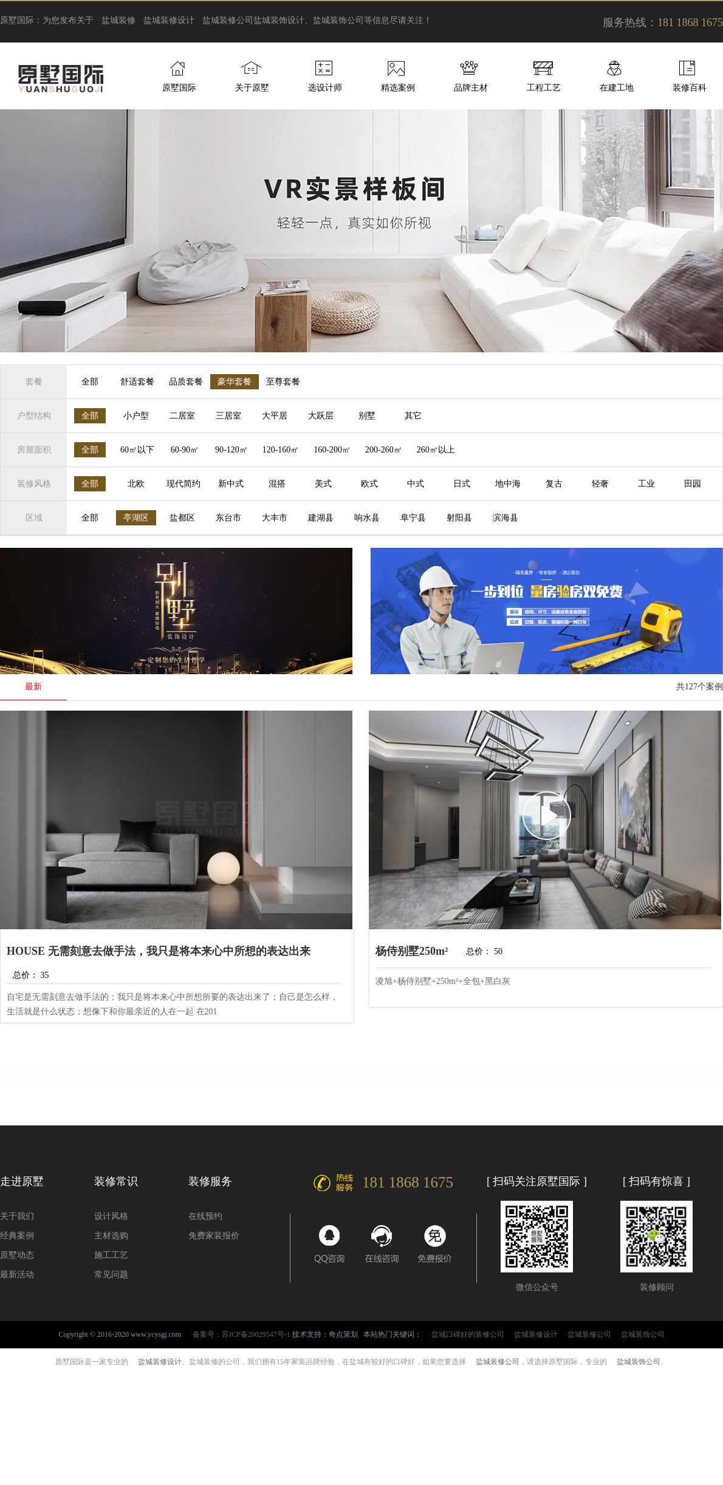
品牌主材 (471, 87)
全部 (89, 381)
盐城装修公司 (227, 20)
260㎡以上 (436, 449)
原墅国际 (179, 87)
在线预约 (205, 1216)
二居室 (182, 415)
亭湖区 (136, 517)
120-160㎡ (281, 449)
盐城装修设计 (168, 20)
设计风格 (111, 1216)
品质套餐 (186, 381)
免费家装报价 (213, 1235)
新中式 (231, 483)
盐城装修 (118, 20)
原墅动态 (17, 1255)
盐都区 (182, 517)
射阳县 (459, 517)
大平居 (274, 415)
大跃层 (321, 415)
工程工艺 (544, 87)
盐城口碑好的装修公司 (467, 1334)
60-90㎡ (185, 449)
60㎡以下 (137, 449)
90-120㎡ (231, 449)
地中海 (508, 483)
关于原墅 (252, 87)
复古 (554, 483)
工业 (646, 483)
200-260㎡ (383, 449)
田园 (692, 483)
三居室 (228, 415)
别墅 (366, 415)
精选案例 (398, 87)
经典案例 (17, 1235)
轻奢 (600, 483)
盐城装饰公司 (643, 1334)
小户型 (136, 415)
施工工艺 (111, 1255)
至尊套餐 (283, 381)
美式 (323, 483)
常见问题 (111, 1274)
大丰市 (274, 517)
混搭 (277, 483)
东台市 (228, 517)
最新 (33, 686)
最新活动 (17, 1274)
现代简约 (183, 483)
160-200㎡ (332, 449)
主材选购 (111, 1235)
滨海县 (505, 517)
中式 (415, 483)
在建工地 (617, 87)
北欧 (136, 483)
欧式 (369, 483)
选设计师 (325, 87)
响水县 (367, 517)
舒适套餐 (137, 381)
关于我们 (17, 1216)
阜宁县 (413, 517)
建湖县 (321, 517)
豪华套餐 (235, 381)
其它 (413, 415)
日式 (461, 483)
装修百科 (690, 87)
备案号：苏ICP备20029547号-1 (241, 1334)
